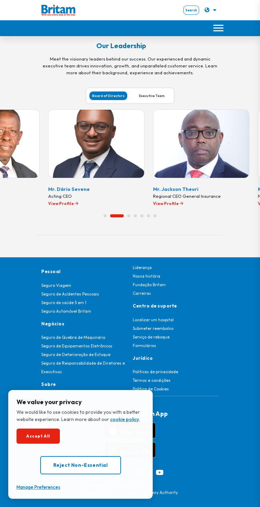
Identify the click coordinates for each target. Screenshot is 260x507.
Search (191, 10)
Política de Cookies (151, 388)
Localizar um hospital (153, 319)
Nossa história (146, 276)
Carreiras (142, 293)
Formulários (144, 345)
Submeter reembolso (153, 328)
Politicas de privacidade (155, 371)
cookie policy (124, 419)
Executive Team (152, 96)
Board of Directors (108, 96)
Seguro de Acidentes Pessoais (70, 293)
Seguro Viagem (56, 285)
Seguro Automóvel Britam (66, 311)
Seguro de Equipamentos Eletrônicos (76, 345)
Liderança (142, 267)
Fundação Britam (149, 284)
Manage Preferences (38, 487)
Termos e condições (152, 380)
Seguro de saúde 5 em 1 (63, 302)
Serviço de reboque (151, 336)
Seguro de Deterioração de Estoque (75, 354)
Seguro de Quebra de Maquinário (73, 337)
